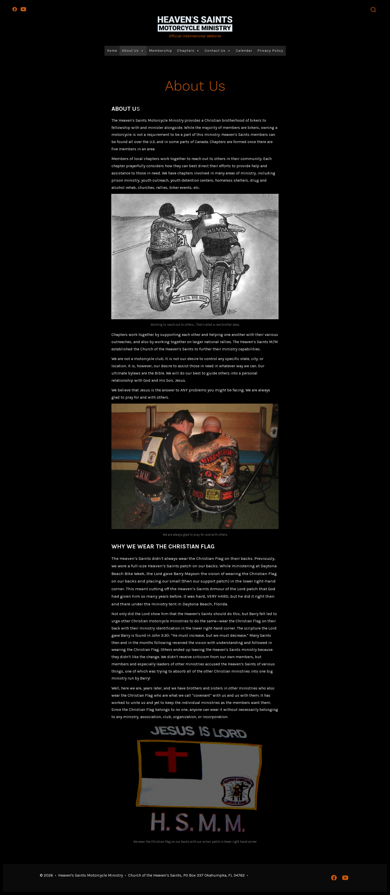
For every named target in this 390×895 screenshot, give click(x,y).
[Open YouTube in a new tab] (23, 9)
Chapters (188, 51)
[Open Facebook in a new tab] (14, 9)
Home (112, 51)
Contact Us (218, 51)
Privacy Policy (270, 51)
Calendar (244, 51)
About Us (133, 51)
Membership (160, 51)
